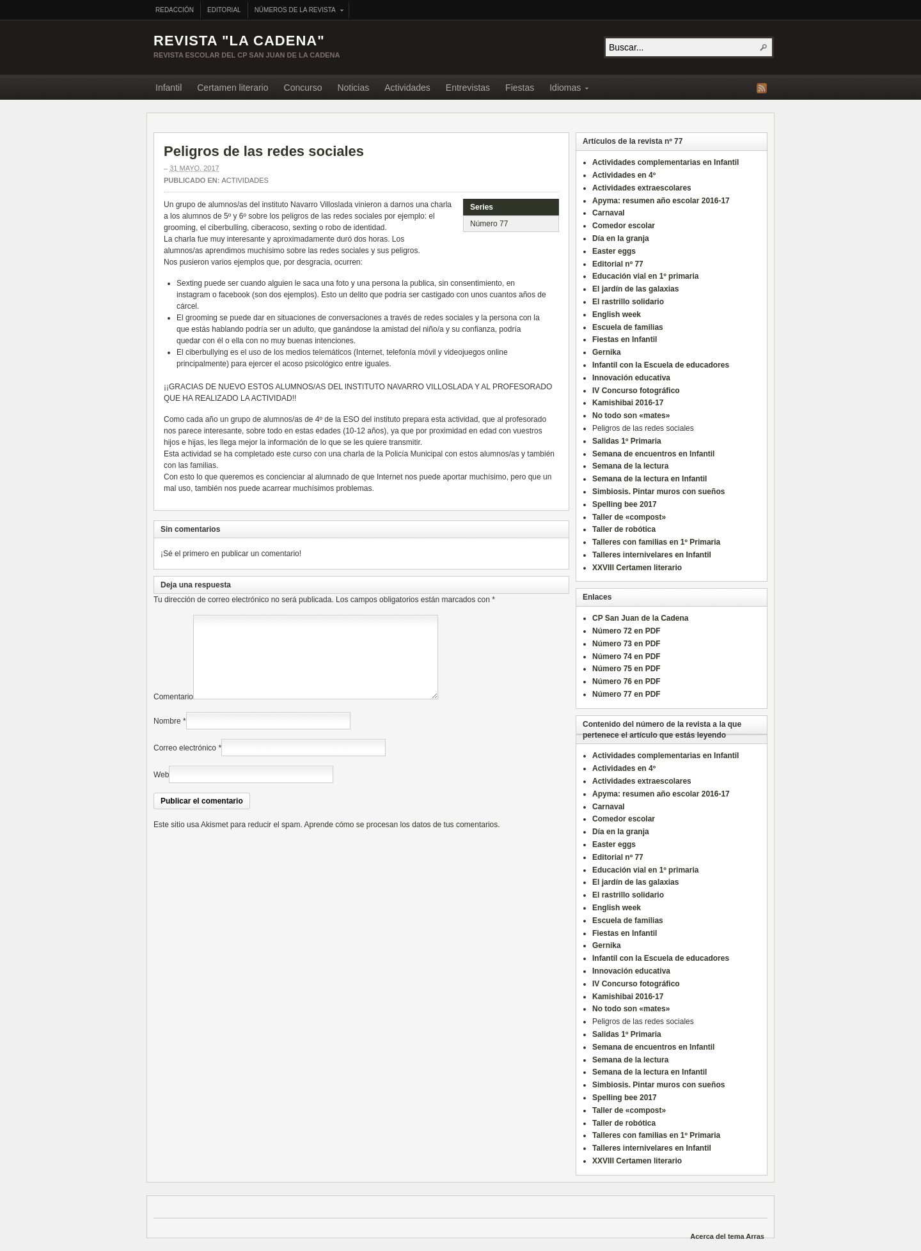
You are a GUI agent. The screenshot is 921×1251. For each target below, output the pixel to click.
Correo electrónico (185, 763)
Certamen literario (232, 87)
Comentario (173, 712)
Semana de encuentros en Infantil (653, 453)
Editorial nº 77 (617, 264)
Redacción (174, 9)
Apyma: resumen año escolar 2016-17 (661, 200)
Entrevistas (468, 87)
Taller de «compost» (629, 517)
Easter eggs (614, 251)
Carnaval (608, 212)
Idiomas (565, 89)
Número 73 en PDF (626, 643)
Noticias (353, 87)
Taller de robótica (624, 529)
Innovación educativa (631, 377)
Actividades (407, 87)
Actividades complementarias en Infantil (665, 162)
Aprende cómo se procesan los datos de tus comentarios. (402, 839)
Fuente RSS (762, 88)
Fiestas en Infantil (624, 339)
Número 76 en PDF (626, 681)
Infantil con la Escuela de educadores (660, 365)
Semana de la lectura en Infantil (649, 478)
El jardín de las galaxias (635, 288)
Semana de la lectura (630, 466)
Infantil (168, 87)
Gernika (606, 352)
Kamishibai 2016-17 (627, 402)
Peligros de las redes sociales (264, 151)
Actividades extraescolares (641, 187)
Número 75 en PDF (626, 668)
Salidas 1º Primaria (626, 441)
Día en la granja (620, 238)
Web (161, 790)
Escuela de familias (627, 327)
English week (616, 314)
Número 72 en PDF (626, 630)
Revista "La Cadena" (239, 41)
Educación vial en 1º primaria (645, 276)
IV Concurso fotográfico (636, 390)
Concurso (303, 87)
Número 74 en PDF (626, 656)
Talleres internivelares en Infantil (651, 554)
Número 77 (489, 223)
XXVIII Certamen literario (637, 567)
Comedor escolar (623, 225)
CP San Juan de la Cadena (640, 618)
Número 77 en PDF (626, 694)
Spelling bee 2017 (624, 504)
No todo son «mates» (631, 415)
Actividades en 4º (624, 175)
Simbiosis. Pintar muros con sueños (658, 491)
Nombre (167, 736)
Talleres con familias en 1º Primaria (656, 542)
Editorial (224, 9)
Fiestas (519, 87)
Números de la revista (295, 11)
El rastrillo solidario (628, 301)
